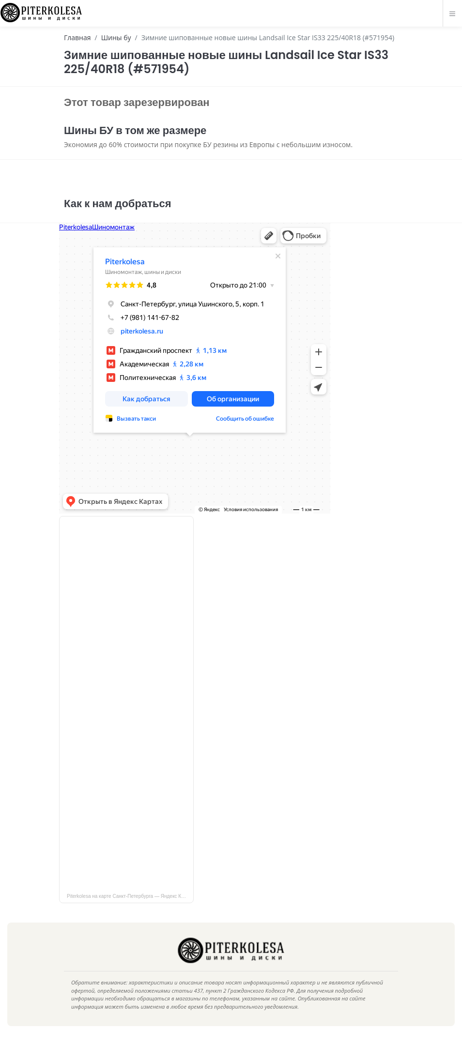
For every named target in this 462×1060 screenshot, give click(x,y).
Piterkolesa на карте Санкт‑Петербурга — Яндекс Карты (129, 910)
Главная (77, 37)
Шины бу (116, 37)
